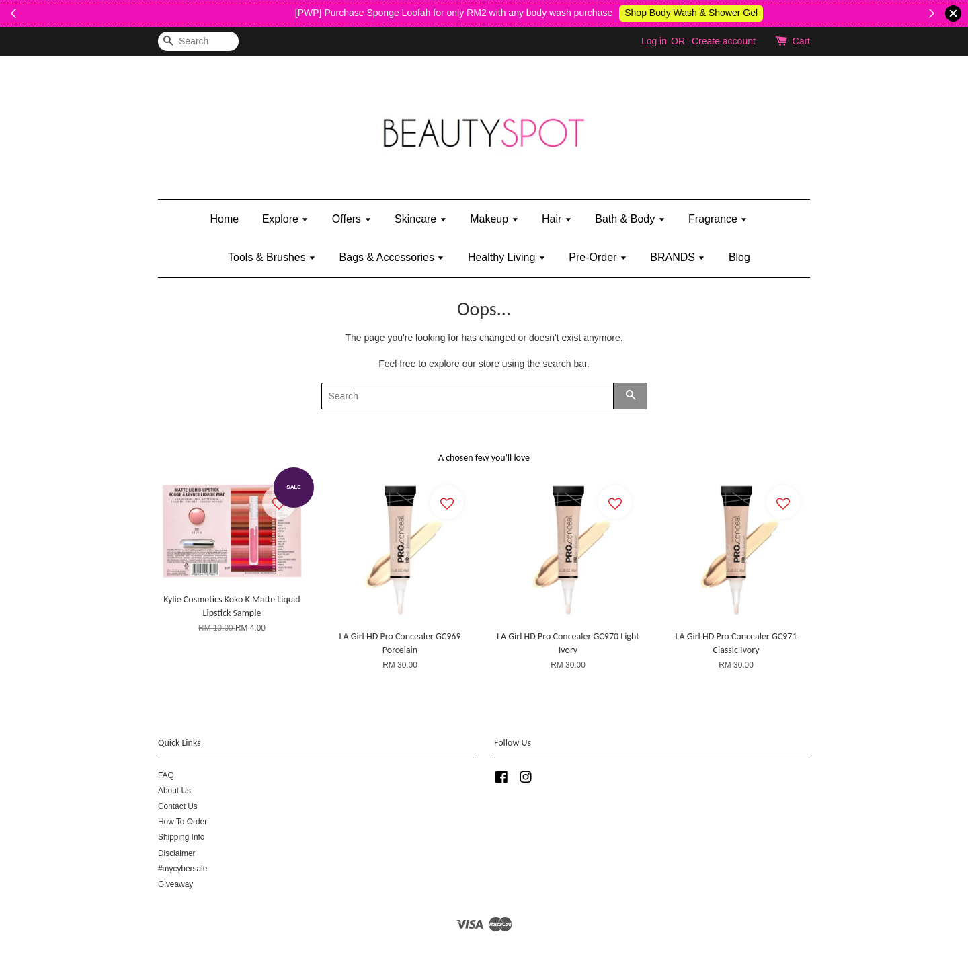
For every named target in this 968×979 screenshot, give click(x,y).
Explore (285, 219)
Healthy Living (507, 257)
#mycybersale (182, 868)
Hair (557, 219)
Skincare (421, 219)
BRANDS (677, 257)
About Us (174, 790)
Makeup (494, 219)
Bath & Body (630, 219)
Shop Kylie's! (315, 12)
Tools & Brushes (272, 257)
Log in (654, 41)
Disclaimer (177, 853)
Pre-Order (598, 257)
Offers (352, 219)
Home (224, 219)
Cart (801, 41)
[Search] (198, 41)
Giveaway (175, 884)
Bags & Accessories (392, 257)
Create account (724, 41)
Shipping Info (181, 837)
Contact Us (178, 806)
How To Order (182, 821)
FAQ (166, 775)
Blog (739, 257)
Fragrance (718, 219)
